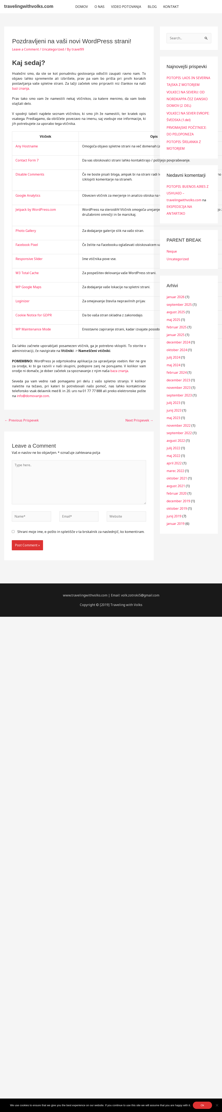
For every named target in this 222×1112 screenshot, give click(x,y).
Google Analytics (28, 195)
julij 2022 (174, 444)
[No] (217, 1105)
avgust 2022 (176, 437)
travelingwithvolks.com (29, 6)
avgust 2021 (176, 481)
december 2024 (178, 340)
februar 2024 (177, 369)
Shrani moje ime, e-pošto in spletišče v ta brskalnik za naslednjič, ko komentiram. (80, 532)
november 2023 (179, 384)
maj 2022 (174, 451)
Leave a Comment (26, 49)
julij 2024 (174, 355)
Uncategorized (53, 49)
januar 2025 (176, 332)
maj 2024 (174, 362)
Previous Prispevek (22, 420)
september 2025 (179, 302)
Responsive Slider (29, 259)
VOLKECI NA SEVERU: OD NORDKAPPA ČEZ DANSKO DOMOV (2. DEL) (187, 99)
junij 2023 (174, 407)
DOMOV (81, 6)
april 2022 (174, 459)
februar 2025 (177, 325)
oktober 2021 (177, 474)
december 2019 (178, 496)
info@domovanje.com (33, 396)
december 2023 (178, 377)
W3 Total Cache (28, 273)
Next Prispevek (139, 420)
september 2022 (179, 429)
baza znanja (119, 371)
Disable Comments (30, 174)
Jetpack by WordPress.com (36, 209)
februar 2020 (177, 489)
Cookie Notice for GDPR (34, 315)
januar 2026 (176, 295)
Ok (202, 1105)
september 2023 (179, 392)
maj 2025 (174, 317)
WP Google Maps (29, 287)
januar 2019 (176, 519)
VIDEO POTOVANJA (126, 6)
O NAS (99, 6)
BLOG (152, 6)
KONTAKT (171, 6)
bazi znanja (21, 88)
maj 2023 (174, 414)
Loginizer (23, 301)
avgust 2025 (176, 310)
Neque (172, 250)
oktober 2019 (177, 504)
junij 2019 (174, 511)
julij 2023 (174, 399)
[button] (200, 6)
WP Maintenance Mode (34, 329)
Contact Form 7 (27, 160)
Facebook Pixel (27, 244)
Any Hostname (27, 146)
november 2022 (179, 422)
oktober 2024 (177, 347)
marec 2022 (175, 466)
